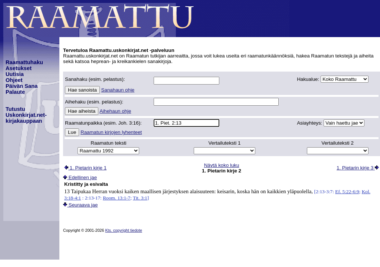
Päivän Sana (21, 86)
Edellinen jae (80, 177)
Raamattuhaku (24, 62)
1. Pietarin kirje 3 (358, 168)
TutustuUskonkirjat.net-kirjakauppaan (26, 115)
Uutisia (15, 74)
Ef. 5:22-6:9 (347, 191)
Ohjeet (14, 80)
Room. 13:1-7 (116, 198)
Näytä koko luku (221, 165)
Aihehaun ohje (115, 111)
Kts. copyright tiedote (123, 230)
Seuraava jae (80, 205)
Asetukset (19, 68)
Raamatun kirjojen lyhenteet (111, 132)
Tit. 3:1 (140, 198)
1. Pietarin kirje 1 (85, 168)
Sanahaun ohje (118, 90)
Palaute (15, 92)
